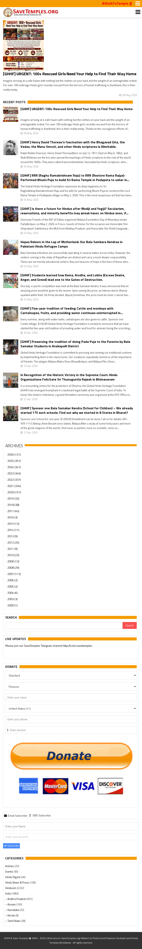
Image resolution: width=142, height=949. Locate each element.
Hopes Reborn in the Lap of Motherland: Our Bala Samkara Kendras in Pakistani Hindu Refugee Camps (71, 244)
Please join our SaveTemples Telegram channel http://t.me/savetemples (48, 646)
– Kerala (10, 915)
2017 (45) (13, 511)
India (8, 893)
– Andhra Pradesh (16, 899)
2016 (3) (12, 517)
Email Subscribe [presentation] (15, 815)
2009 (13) (13, 561)
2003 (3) (12, 599)
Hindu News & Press (17, 882)
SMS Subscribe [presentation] (39, 815)
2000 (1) (12, 605)
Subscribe (11, 846)
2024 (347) (14, 467)
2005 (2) (12, 586)
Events (9, 872)
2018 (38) (13, 505)
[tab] (15, 815)
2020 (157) (14, 492)
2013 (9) (12, 536)
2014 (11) (13, 530)
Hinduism (11, 888)
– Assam (10, 904)
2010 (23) (13, 555)
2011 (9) (12, 549)
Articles (10, 866)
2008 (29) (13, 567)
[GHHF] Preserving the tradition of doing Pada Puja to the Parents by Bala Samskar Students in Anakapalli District (75, 343)
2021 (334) (14, 486)
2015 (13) (13, 523)
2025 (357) (14, 461)
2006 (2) (12, 580)
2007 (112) (14, 574)
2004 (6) (12, 593)
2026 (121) (14, 454)
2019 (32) (13, 498)
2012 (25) (13, 542)
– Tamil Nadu (13, 921)
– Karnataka (12, 910)
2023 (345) (14, 473)
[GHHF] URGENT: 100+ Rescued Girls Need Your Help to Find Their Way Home (69, 74)
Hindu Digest (13, 877)
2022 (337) (14, 479)
